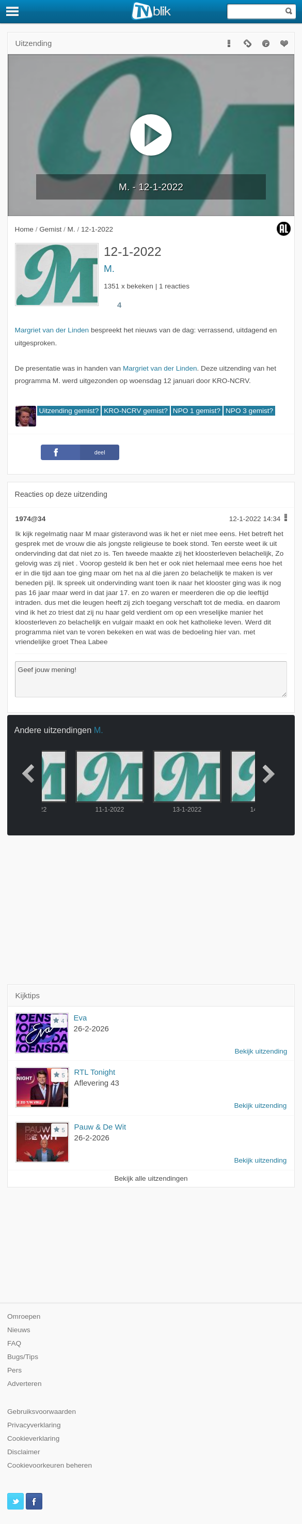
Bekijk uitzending (260, 1051)
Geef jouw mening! (151, 679)
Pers (14, 1370)
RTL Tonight (95, 1072)
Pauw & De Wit (100, 1126)
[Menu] (13, 11)
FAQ (14, 1343)
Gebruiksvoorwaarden (41, 1411)
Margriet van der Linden (52, 330)
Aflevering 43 (96, 1082)
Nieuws (18, 1330)
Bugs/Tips (22, 1357)
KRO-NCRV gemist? (136, 411)
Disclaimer (23, 1452)
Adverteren (24, 1384)
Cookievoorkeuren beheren (49, 1465)
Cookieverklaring (33, 1438)
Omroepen (23, 1316)
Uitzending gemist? (69, 411)
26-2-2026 (91, 1028)
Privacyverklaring (34, 1425)
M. (109, 268)
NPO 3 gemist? (249, 411)
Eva (80, 1017)
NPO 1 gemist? (196, 411)
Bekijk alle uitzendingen (150, 1178)
